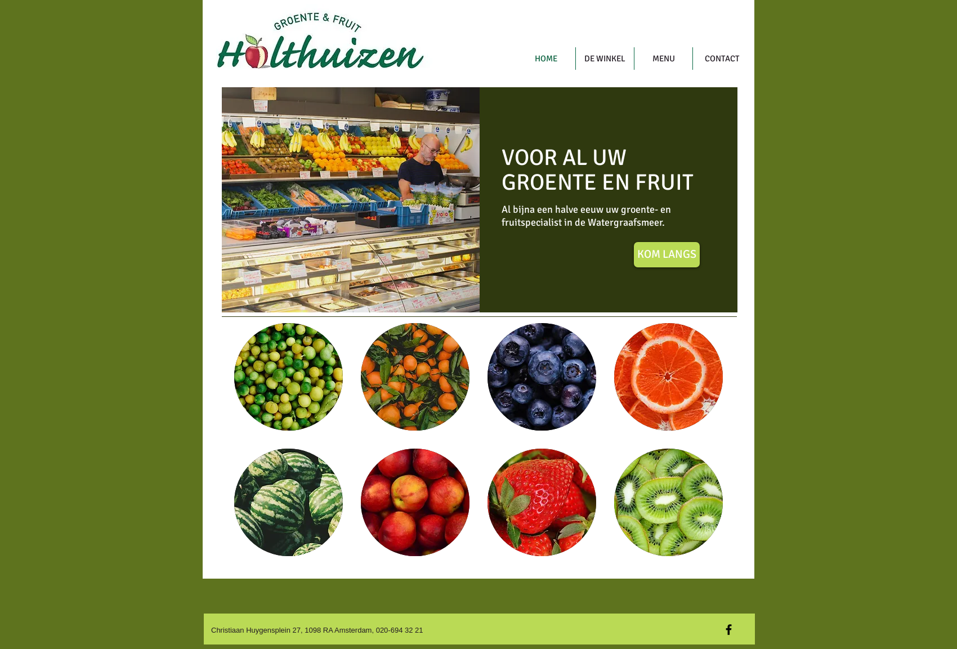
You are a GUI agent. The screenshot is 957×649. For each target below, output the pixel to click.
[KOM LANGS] (667, 254)
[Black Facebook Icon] (729, 630)
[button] (288, 377)
